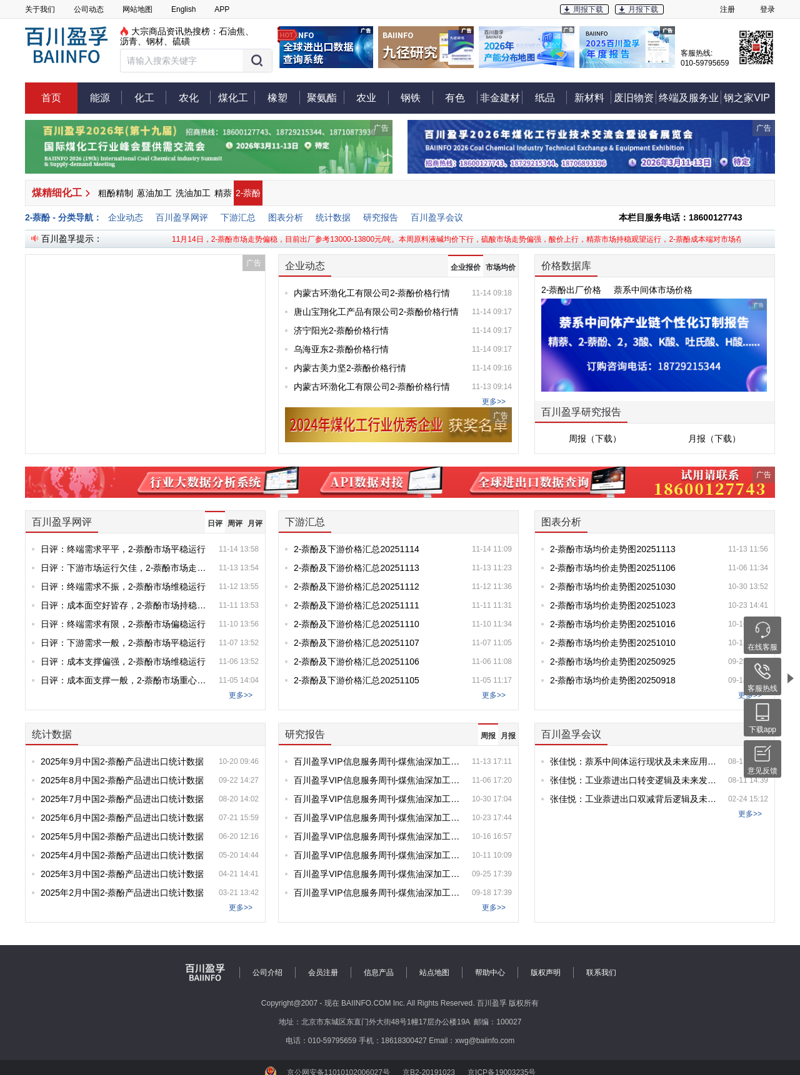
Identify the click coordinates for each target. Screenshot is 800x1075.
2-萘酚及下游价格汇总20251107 (356, 643)
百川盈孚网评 (182, 217)
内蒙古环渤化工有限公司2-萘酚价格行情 (372, 293)
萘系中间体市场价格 (653, 290)
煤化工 (237, 97)
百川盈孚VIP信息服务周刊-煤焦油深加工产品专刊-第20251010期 (378, 855)
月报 (508, 735)
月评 (255, 523)
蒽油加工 (154, 193)
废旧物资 (635, 97)
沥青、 (133, 41)
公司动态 (89, 9)
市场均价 (501, 267)
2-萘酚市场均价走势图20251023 (613, 605)
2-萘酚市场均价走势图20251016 (613, 624)
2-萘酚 (248, 193)
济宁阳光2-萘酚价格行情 (341, 330)
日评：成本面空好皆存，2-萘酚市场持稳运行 (125, 605)
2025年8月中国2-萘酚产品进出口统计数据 (122, 780)
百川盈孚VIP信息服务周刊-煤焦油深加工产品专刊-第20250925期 (378, 874)
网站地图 (137, 9)
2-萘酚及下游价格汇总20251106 (356, 661)
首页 (51, 97)
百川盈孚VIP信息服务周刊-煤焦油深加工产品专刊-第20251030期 (378, 799)
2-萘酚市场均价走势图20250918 (613, 680)
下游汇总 (238, 217)
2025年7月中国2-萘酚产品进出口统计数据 (122, 799)
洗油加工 (193, 193)
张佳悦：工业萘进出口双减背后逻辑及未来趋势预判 (634, 799)
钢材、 (159, 41)
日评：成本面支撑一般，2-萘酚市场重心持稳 (125, 680)
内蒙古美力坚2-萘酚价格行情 (350, 368)
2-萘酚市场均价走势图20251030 (613, 587)
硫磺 (181, 41)
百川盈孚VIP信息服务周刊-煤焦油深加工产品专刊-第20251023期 (378, 818)
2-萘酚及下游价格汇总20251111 (356, 605)
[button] (196, 60)
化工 (150, 97)
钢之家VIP (747, 97)
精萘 (223, 193)
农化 (195, 97)
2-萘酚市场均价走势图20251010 (613, 643)
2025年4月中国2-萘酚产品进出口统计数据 (122, 855)
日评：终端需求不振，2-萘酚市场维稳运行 (123, 587)
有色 (461, 97)
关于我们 (40, 9)
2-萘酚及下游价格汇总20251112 (356, 587)
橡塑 (284, 97)
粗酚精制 (115, 193)
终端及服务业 (690, 97)
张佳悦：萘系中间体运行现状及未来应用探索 (634, 761)
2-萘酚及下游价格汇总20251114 (356, 549)
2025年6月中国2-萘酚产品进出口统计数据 (122, 818)
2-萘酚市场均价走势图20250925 (613, 661)
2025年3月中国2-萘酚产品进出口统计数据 (122, 874)
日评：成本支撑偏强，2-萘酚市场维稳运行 (123, 661)
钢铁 (417, 97)
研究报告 (380, 217)
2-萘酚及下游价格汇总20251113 (356, 568)
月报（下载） (714, 438)
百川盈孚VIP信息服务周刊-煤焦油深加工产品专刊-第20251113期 (378, 761)
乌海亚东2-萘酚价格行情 (341, 349)
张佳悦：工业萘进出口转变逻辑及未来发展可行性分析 (634, 780)
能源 (106, 97)
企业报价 (466, 267)
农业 (372, 97)
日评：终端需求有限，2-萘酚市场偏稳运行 (123, 624)
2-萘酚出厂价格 (571, 290)
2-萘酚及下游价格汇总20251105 (356, 680)
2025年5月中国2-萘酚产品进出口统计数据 (122, 836)
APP (221, 9)
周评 (235, 523)
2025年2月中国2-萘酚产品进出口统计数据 (122, 893)
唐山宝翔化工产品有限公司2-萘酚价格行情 (376, 312)
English (183, 9)
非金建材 (501, 97)
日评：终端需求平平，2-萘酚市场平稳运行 (123, 549)
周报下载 (588, 9)
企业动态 (125, 217)
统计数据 (333, 217)
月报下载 (643, 9)
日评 (215, 523)
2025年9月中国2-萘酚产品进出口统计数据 (122, 761)
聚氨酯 (325, 97)
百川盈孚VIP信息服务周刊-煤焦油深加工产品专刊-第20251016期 (378, 836)
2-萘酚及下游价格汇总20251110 (356, 624)
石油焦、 (236, 31)
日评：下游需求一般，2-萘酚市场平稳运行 (123, 643)
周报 (488, 735)
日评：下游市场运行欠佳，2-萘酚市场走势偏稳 (125, 568)
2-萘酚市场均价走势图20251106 (613, 568)
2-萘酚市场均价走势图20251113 (613, 549)
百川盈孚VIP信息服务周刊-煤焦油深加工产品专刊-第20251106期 (378, 780)
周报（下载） (595, 438)
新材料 (593, 97)
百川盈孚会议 (437, 217)
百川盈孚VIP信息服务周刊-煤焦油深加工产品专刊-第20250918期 (378, 893)
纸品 (551, 97)
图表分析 (285, 217)
